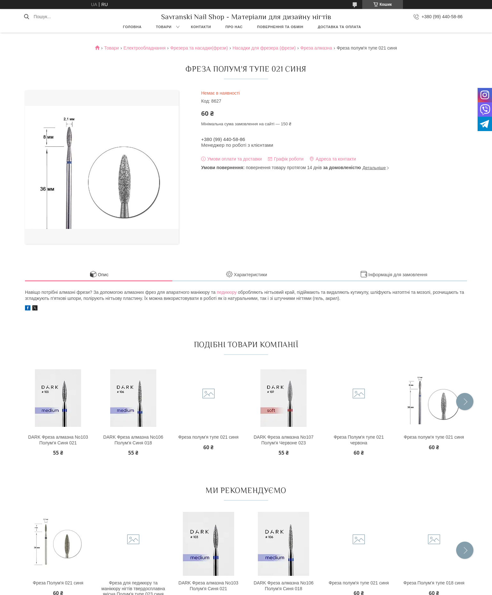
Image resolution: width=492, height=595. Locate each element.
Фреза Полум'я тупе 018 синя (433, 582)
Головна (132, 27)
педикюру (227, 292)
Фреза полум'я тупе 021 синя (208, 437)
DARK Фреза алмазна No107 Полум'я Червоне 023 (284, 440)
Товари (164, 27)
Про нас (234, 27)
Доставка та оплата (339, 27)
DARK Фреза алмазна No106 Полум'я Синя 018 (133, 440)
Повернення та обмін (280, 27)
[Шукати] (26, 16)
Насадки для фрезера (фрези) (264, 48)
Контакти (201, 27)
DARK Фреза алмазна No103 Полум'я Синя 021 (58, 440)
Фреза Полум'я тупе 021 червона (359, 440)
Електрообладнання (145, 48)
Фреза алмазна (316, 48)
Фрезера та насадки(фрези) (199, 48)
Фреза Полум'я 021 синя (58, 582)
